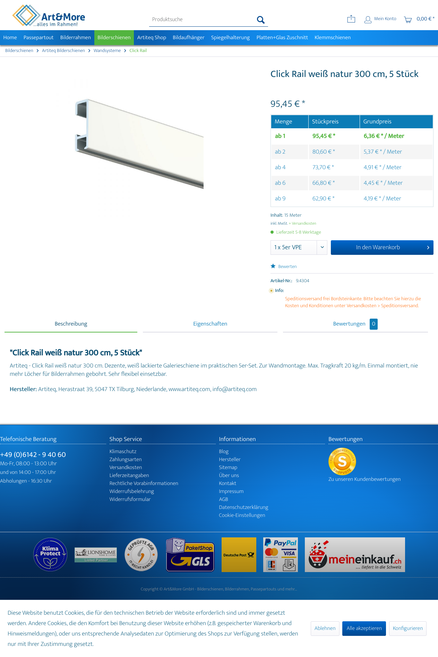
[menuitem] (208, 20)
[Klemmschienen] (332, 37)
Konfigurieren (408, 628)
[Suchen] (261, 20)
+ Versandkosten (302, 223)
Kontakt (228, 483)
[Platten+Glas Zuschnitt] (282, 37)
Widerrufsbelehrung (132, 491)
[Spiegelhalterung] (230, 37)
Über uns (229, 475)
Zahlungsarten (126, 460)
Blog (224, 452)
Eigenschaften (210, 324)
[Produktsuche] (208, 20)
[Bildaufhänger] (189, 37)
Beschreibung (71, 324)
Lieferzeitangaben (129, 475)
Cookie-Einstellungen (242, 515)
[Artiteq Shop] (152, 37)
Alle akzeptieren (364, 628)
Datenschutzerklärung (243, 507)
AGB (223, 499)
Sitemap (228, 468)
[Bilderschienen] (114, 37)
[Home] (10, 37)
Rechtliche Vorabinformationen (144, 483)
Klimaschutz (123, 452)
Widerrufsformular (130, 499)
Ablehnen (325, 628)
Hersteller (230, 460)
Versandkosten (126, 468)
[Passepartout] (38, 37)
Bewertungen (355, 324)
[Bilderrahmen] (75, 37)
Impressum (231, 491)
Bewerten (283, 267)
